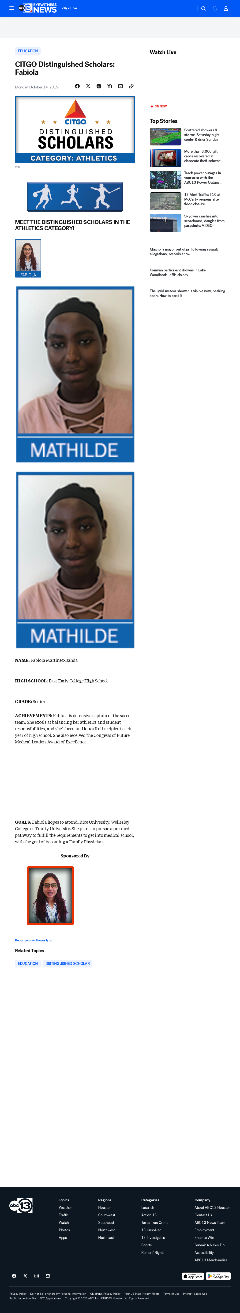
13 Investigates (153, 1238)
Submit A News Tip (210, 1245)
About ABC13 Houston (213, 1208)
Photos (64, 1230)
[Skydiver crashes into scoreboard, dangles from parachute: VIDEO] (187, 223)
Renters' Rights (152, 1253)
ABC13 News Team (210, 1223)
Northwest (106, 1230)
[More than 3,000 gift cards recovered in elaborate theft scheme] (187, 158)
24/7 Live (69, 8)
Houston (105, 1208)
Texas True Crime (154, 1223)
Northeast (106, 1238)
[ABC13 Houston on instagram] (36, 1276)
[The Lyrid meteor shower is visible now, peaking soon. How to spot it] (187, 295)
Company (202, 1200)
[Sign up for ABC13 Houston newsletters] (47, 1276)
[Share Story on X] (88, 86)
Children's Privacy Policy (105, 1293)
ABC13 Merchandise (211, 1260)
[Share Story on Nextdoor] (110, 86)
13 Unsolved (151, 1230)
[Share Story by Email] (120, 86)
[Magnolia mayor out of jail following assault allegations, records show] (187, 251)
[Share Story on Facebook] (77, 86)
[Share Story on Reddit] (99, 86)
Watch (64, 1223)
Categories (150, 1200)
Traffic (64, 1215)
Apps (63, 1238)
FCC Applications (50, 1298)
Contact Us (203, 1215)
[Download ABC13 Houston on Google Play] (218, 1276)
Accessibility (204, 1253)
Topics (64, 1200)
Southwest (106, 1215)
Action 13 (149, 1215)
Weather (65, 1208)
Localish (147, 1208)
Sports (146, 1245)
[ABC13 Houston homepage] (38, 8)
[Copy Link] (131, 86)
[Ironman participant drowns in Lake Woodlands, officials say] (187, 274)
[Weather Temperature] (189, 8)
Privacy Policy (17, 1293)
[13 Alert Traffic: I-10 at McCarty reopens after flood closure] (187, 201)
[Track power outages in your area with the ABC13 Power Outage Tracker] (187, 180)
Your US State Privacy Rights (141, 1293)
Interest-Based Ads (195, 1293)
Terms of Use (171, 1293)
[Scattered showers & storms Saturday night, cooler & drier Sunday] (187, 137)
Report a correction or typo (33, 940)
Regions (104, 1200)
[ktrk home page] (21, 1205)
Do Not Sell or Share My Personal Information (58, 1293)
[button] (12, 8)
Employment (204, 1230)
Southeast (106, 1223)
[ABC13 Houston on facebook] (14, 1276)
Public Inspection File (22, 1298)
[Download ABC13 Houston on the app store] (193, 1276)
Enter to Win (204, 1238)
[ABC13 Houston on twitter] (25, 1276)
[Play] (187, 80)
